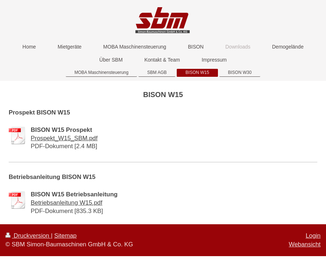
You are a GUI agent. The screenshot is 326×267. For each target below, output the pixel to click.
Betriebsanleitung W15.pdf (66, 202)
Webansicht (305, 244)
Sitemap (65, 235)
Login (313, 235)
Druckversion (28, 235)
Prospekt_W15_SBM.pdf (64, 138)
